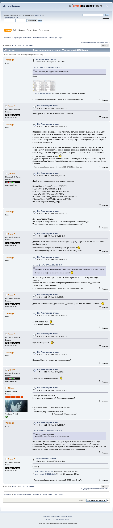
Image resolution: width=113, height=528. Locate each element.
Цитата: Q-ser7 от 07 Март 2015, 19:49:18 (47, 265)
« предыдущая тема (87, 42)
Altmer (11, 388)
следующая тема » (102, 42)
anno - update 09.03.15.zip (43, 471)
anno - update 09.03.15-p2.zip (44, 474)
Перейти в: (82, 500)
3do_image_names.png (42, 93)
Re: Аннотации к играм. (46, 59)
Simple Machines (66, 517)
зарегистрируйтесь (11, 17)
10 (23, 45)
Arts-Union (11, 6)
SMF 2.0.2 (46, 517)
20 (27, 45)
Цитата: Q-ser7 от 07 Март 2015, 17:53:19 (47, 67)
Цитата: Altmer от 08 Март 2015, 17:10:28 (47, 430)
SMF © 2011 (55, 517)
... (14, 45)
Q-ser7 (11, 106)
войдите (38, 15)
